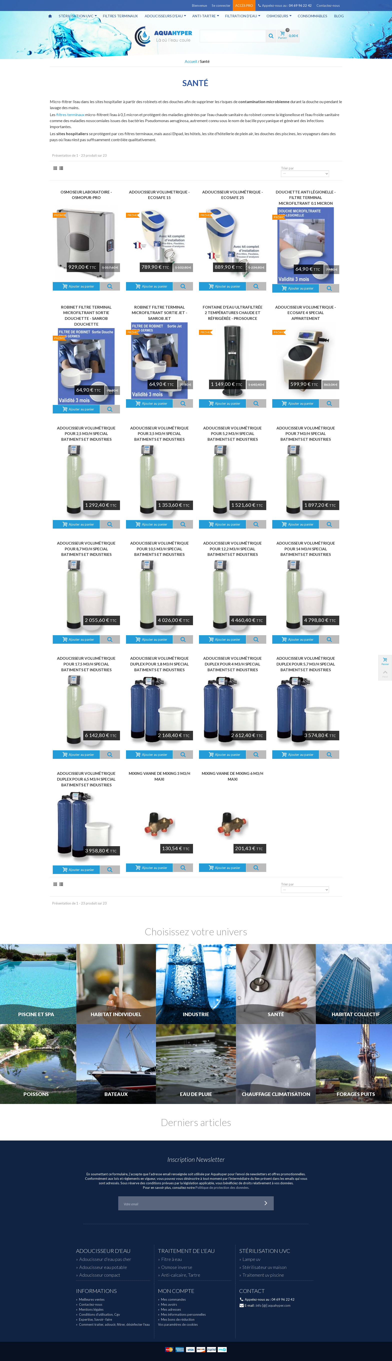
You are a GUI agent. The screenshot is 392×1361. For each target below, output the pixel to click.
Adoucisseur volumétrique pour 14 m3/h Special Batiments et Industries (305, 549)
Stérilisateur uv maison (264, 1267)
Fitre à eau (171, 1259)
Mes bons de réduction (176, 1319)
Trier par (287, 168)
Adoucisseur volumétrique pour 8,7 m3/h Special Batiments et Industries (86, 549)
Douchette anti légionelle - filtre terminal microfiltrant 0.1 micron (306, 197)
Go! (266, 1203)
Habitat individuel (116, 1014)
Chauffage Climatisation (276, 1094)
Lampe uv (251, 1259)
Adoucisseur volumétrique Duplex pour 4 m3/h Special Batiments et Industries (232, 664)
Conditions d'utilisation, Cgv (98, 1314)
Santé (276, 1014)
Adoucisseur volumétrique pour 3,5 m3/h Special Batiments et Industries (159, 433)
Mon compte (176, 1291)
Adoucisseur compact (99, 1275)
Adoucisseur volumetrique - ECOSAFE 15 (159, 195)
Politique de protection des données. (222, 1188)
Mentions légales (90, 1309)
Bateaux (116, 1094)
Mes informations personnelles (182, 1314)
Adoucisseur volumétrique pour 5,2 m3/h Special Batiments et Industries (232, 433)
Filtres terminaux (120, 16)
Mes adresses (169, 1309)
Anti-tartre (205, 16)
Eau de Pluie (196, 1094)
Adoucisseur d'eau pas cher (105, 1259)
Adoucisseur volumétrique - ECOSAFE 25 (232, 195)
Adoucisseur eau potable (103, 1267)
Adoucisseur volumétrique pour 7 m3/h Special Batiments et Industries (305, 433)
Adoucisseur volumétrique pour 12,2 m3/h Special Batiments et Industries (232, 549)
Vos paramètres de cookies (178, 1324)
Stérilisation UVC (78, 16)
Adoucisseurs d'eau (165, 16)
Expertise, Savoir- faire (94, 1319)
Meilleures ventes (90, 1299)
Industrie (196, 1014)
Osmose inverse (176, 1267)
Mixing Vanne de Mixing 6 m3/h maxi (232, 776)
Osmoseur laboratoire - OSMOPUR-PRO (86, 195)
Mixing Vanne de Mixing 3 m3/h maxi (159, 776)
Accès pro (244, 6)
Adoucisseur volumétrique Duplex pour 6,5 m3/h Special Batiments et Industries (86, 779)
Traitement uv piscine (263, 1275)
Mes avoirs (167, 1304)
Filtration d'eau (242, 16)
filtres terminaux (70, 114)
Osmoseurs (279, 16)
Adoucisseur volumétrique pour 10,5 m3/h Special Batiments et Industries (159, 549)
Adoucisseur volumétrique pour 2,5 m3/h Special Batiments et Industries (86, 433)
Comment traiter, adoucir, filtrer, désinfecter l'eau (113, 1324)
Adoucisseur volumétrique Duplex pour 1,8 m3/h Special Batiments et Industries (159, 664)
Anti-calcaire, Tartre (180, 1275)
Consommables (312, 16)
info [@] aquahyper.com (273, 1305)
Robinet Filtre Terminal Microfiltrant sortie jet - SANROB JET (159, 313)
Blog (339, 16)
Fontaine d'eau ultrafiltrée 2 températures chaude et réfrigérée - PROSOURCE (232, 313)
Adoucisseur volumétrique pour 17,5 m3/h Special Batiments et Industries (86, 664)
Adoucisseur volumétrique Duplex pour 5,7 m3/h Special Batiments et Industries (305, 664)
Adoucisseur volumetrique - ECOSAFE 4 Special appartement (305, 313)
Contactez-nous (328, 6)
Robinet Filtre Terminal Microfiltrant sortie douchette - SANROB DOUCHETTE (86, 315)
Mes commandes (172, 1299)
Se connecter (221, 6)
